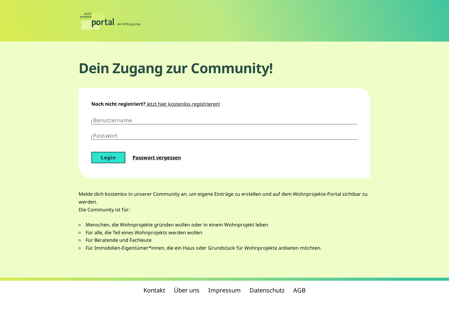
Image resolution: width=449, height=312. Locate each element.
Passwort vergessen (157, 157)
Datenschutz (267, 290)
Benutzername (112, 120)
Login (108, 157)
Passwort (105, 135)
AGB (299, 290)
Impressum (224, 290)
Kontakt (154, 290)
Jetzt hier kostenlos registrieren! (183, 104)
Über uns (186, 290)
